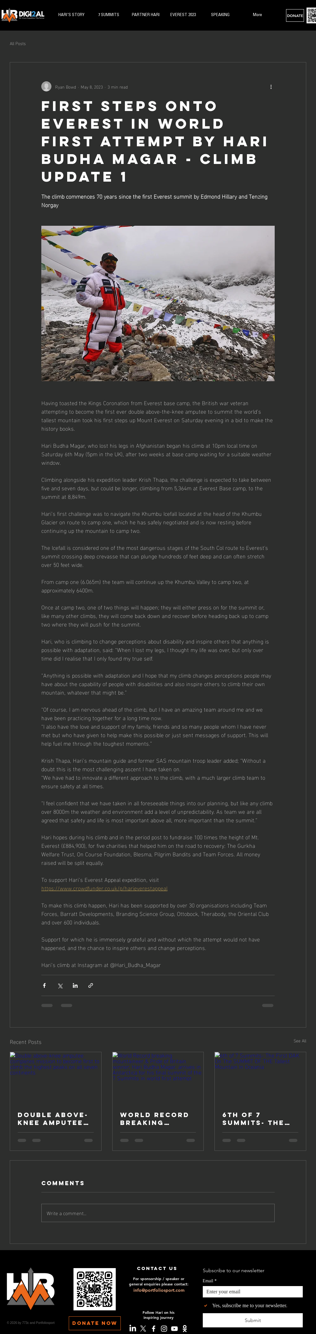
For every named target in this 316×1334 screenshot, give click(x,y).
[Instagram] (164, 1329)
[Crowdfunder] (185, 1329)
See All (300, 1040)
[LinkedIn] (133, 1329)
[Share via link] (91, 985)
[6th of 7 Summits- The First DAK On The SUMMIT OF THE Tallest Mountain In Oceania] (260, 1077)
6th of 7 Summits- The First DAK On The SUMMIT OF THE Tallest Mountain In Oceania (256, 1119)
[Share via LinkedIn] (75, 985)
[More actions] (271, 86)
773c (25, 1323)
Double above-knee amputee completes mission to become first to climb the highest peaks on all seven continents (53, 1119)
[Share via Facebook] (44, 985)
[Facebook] (153, 1329)
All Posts (18, 43)
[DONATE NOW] (95, 1323)
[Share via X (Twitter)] (60, 985)
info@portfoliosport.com (158, 1290)
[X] (143, 1329)
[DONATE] (295, 15)
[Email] (251, 1291)
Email (210, 1281)
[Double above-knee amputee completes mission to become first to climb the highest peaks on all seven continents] (55, 1077)
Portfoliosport (46, 1323)
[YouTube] (174, 1329)
